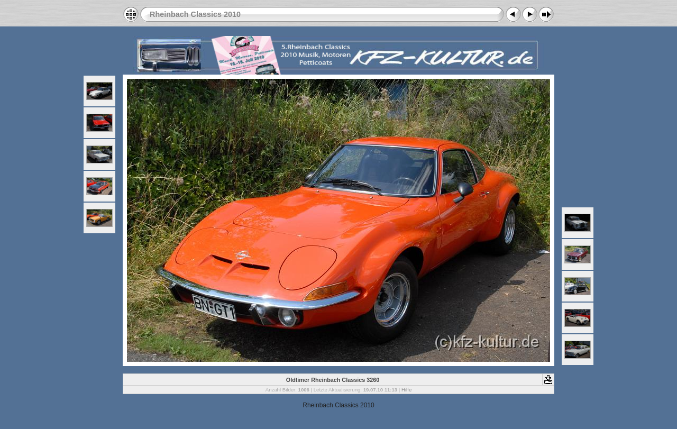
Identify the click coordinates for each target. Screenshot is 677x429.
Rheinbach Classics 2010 (195, 14)
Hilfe (406, 390)
